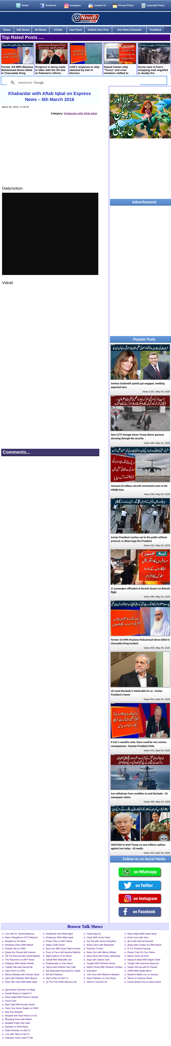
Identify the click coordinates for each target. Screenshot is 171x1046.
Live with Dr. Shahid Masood (19, 933)
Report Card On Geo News (141, 952)
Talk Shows (23, 29)
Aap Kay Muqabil (14, 1012)
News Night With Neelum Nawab (21, 997)
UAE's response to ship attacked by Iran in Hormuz (86, 59)
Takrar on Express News (139, 978)
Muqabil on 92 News (15, 941)
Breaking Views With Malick (19, 945)
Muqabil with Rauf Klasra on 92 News (21, 1016)
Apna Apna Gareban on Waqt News (20, 990)
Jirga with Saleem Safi (98, 959)
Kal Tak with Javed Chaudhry (101, 941)
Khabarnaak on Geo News (59, 963)
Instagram (75, 5)
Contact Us (100, 5)
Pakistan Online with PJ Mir (19, 1038)
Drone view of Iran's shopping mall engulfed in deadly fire (154, 59)
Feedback (155, 29)
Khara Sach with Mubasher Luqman (100, 945)
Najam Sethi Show (55, 945)
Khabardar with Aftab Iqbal (80, 113)
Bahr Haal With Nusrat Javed (20, 1004)
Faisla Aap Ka (94, 933)
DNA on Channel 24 (97, 982)
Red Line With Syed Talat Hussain (63, 948)
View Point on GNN (15, 970)
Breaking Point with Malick (18, 1019)
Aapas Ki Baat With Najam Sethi (143, 959)
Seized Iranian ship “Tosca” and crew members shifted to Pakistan (120, 59)
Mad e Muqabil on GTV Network (21, 937)
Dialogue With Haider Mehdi (19, 963)
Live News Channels (129, 29)
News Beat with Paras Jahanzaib (103, 956)
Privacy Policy (126, 5)
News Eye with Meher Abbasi (101, 952)
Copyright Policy (155, 5)
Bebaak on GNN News (16, 1026)
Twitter (25, 5)
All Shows (40, 29)
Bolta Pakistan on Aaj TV (17, 1030)
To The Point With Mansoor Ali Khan (61, 982)
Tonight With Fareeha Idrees (101, 963)
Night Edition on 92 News (59, 956)
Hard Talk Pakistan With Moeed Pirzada (21, 978)
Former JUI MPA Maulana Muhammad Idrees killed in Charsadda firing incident (17, 59)
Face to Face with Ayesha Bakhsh (63, 952)
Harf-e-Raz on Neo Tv (57, 978)
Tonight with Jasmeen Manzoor (143, 963)
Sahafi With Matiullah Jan (59, 959)
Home (7, 29)
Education (92, 970)
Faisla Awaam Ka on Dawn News (144, 982)
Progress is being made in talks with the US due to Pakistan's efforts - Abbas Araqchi (51, 59)
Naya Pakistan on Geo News (101, 978)
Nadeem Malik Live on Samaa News (142, 974)
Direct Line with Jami (137, 937)
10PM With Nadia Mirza (139, 970)
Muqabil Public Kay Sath (17, 1023)
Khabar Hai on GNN (15, 948)
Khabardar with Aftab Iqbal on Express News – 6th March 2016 (49, 96)
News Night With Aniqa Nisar (142, 933)
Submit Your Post (98, 29)
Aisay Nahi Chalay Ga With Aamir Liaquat (144, 945)
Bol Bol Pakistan (54, 974)
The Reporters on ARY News (19, 959)
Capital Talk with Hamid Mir (19, 967)
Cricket (58, 29)
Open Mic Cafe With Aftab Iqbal (21, 982)
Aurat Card (10, 1001)
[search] (72, 82)
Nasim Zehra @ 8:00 (137, 956)
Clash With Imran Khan (98, 937)
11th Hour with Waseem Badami (103, 974)
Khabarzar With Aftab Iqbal (59, 937)
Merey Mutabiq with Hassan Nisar (22, 974)
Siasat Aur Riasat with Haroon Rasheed (20, 952)
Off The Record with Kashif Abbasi (22, 956)
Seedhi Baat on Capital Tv (18, 993)
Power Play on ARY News (59, 941)
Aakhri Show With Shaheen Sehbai (104, 967)
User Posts (75, 29)
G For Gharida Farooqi (139, 948)
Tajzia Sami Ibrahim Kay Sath (61, 967)
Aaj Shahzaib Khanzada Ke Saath (63, 970)
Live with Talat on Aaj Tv (17, 1034)
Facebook (51, 5)
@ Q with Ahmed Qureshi (140, 941)
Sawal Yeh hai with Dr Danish (142, 967)
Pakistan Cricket (95, 948)
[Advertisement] (50, 154)
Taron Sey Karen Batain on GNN (21, 1008)
